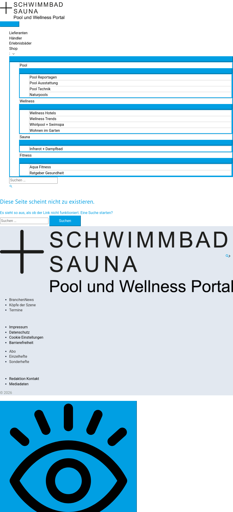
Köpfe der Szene (22, 305)
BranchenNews (21, 300)
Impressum (18, 327)
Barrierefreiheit (21, 342)
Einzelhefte (18, 356)
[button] (121, 53)
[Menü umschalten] (121, 59)
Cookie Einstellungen (26, 337)
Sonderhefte (19, 362)
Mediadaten (18, 384)
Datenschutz (19, 332)
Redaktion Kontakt (24, 379)
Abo (12, 351)
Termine (15, 310)
